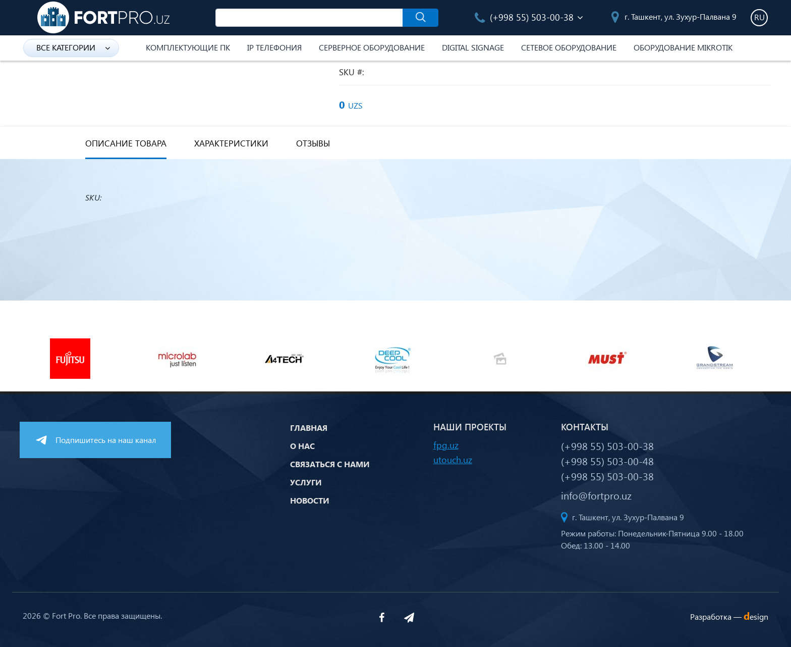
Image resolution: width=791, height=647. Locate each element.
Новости (309, 500)
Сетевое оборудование (568, 47)
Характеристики (231, 143)
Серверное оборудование (372, 47)
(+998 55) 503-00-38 (524, 17)
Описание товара (125, 143)
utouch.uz (452, 459)
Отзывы (313, 143)
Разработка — (729, 616)
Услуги (306, 482)
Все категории (73, 47)
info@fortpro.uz (596, 495)
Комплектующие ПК (188, 47)
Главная (308, 427)
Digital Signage (473, 47)
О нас (302, 445)
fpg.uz (446, 444)
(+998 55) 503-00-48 (607, 461)
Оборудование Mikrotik (683, 47)
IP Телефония (274, 47)
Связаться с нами (330, 464)
